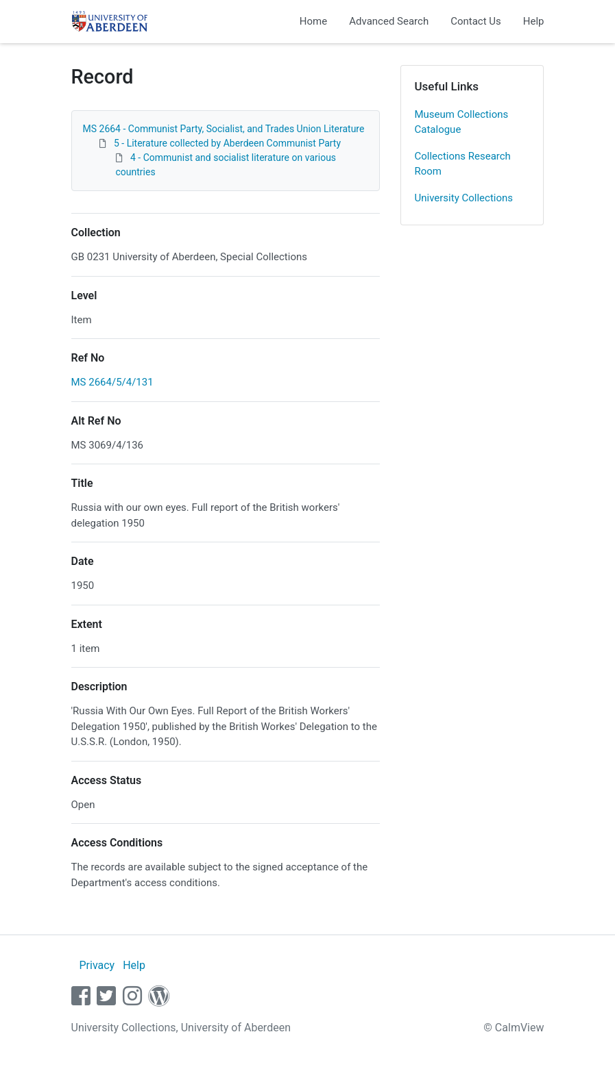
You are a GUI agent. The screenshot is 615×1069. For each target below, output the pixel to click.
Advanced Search (389, 21)
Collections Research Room (463, 164)
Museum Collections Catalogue (462, 122)
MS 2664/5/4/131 (112, 382)
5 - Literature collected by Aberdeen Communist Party (227, 143)
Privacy (96, 965)
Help (533, 21)
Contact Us (475, 21)
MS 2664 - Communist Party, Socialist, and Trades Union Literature (224, 128)
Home (313, 21)
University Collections (464, 198)
